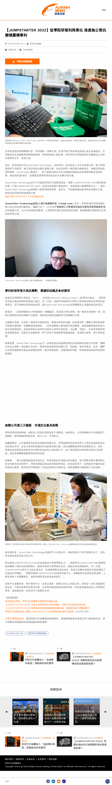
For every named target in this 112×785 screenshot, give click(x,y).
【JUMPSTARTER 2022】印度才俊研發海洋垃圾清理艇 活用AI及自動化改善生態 (45, 604)
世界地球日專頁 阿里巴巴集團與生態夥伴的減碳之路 (31, 601)
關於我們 (9, 759)
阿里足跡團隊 (34, 44)
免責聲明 (42, 759)
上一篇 (13, 649)
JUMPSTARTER (15, 633)
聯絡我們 (20, 759)
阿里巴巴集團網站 (13, 763)
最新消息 (10, 50)
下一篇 (59, 649)
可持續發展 (28, 50)
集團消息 (30, 657)
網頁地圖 (53, 759)
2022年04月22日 (14, 44)
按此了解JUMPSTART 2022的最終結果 (24, 196)
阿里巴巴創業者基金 (38, 633)
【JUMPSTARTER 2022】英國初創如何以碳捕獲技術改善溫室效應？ (87, 660)
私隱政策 (31, 759)
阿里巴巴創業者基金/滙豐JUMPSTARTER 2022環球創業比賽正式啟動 (39, 611)
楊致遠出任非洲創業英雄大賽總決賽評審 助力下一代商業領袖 (56, 718)
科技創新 (27, 712)
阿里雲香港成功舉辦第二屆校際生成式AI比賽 (24, 718)
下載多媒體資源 (22, 61)
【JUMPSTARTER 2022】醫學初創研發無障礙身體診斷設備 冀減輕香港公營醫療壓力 (47, 608)
